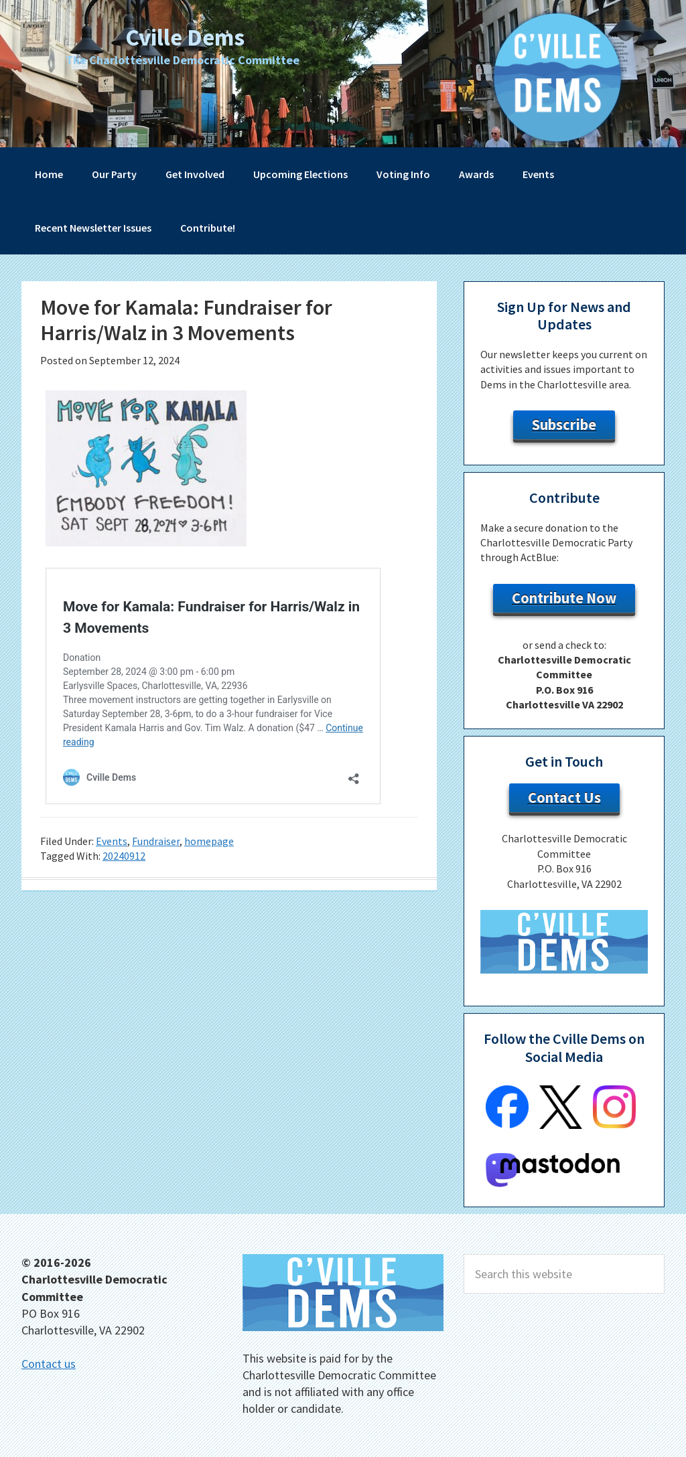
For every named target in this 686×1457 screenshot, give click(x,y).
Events (111, 841)
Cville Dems (185, 36)
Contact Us (564, 797)
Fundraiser (156, 841)
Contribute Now (564, 598)
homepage (209, 841)
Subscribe (564, 424)
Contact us (48, 1363)
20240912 (123, 855)
